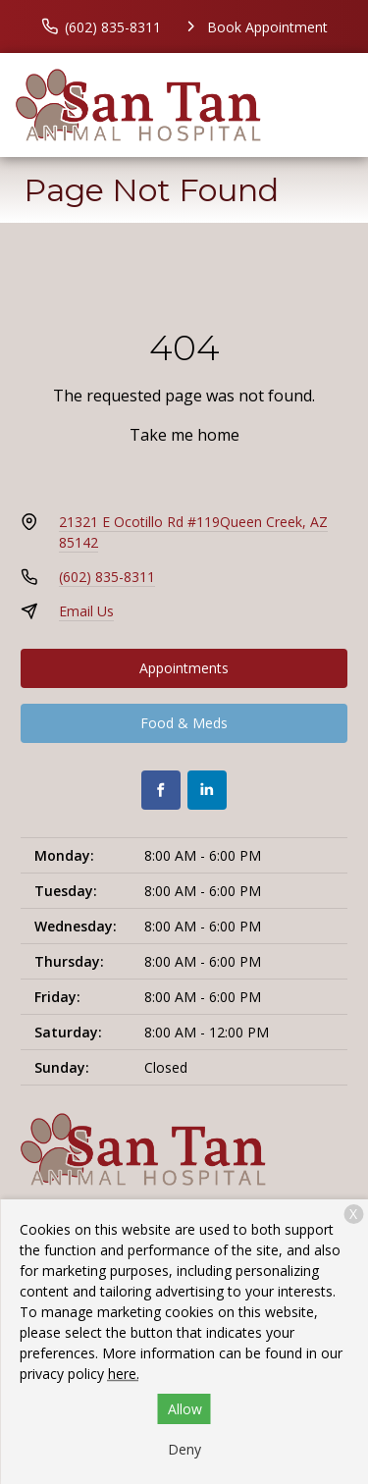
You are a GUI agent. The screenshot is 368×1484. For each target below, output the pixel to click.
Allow (185, 1409)
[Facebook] (161, 790)
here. (123, 1373)
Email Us (86, 611)
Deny (184, 1449)
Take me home (184, 435)
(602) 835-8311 (107, 576)
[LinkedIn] (207, 790)
